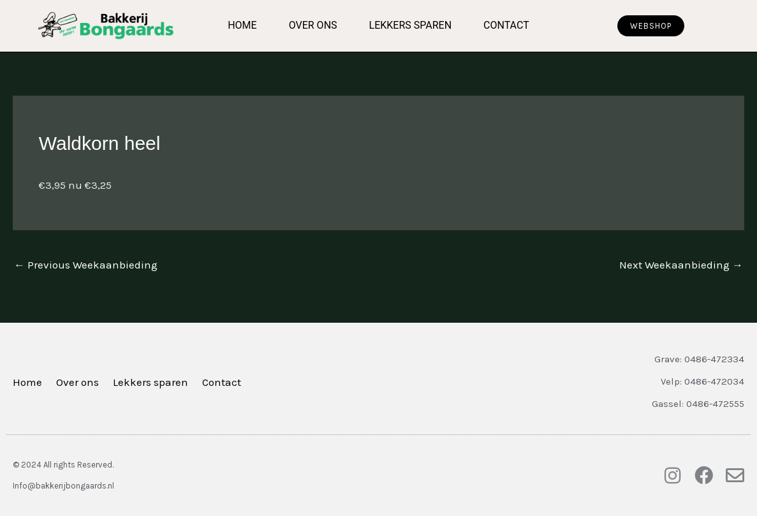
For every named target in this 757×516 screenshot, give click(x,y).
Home (242, 25)
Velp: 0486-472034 (702, 381)
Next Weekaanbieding (681, 264)
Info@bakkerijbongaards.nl (63, 485)
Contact (506, 25)
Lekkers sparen (410, 25)
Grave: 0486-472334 (699, 359)
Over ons (313, 25)
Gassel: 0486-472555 (698, 403)
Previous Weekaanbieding (86, 264)
